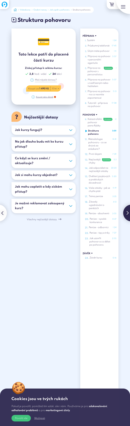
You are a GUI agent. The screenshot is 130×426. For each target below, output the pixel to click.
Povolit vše (21, 418)
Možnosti (39, 418)
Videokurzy (25, 10)
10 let (56, 89)
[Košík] (107, 5)
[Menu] (121, 9)
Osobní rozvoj (40, 10)
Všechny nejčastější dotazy (44, 220)
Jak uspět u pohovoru (59, 10)
